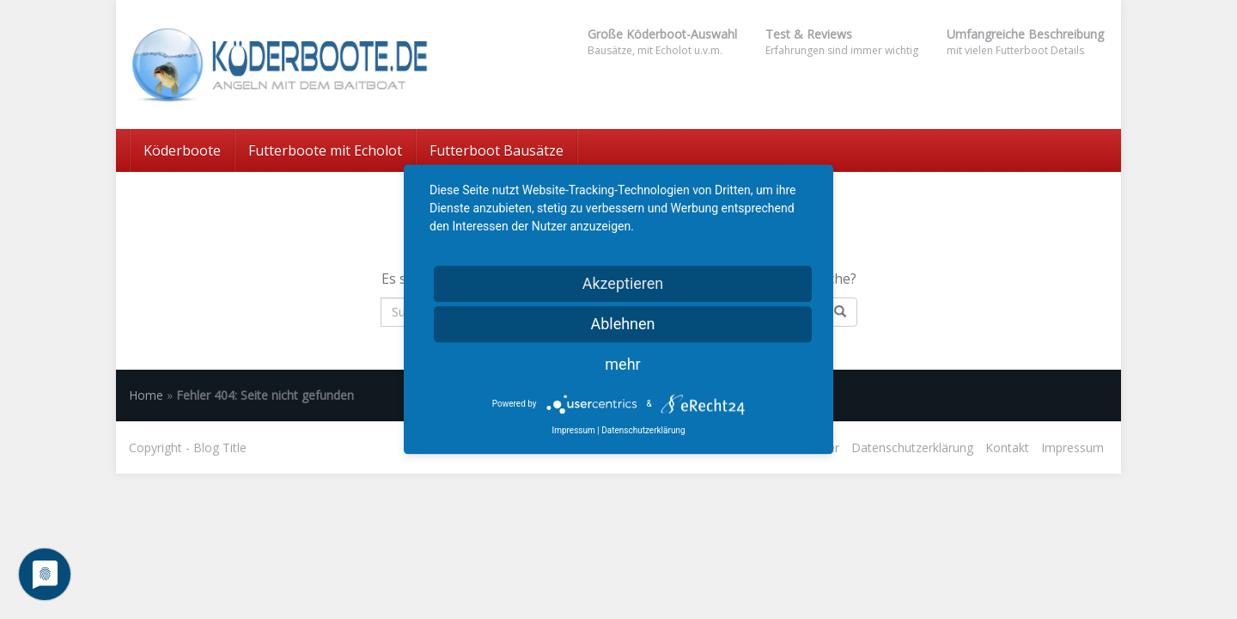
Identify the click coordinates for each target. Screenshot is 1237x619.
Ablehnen (622, 324)
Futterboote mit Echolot (325, 150)
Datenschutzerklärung (912, 447)
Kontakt (1007, 447)
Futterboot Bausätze (497, 150)
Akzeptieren (623, 283)
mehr (622, 364)
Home (146, 395)
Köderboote (182, 150)
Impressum (1072, 447)
